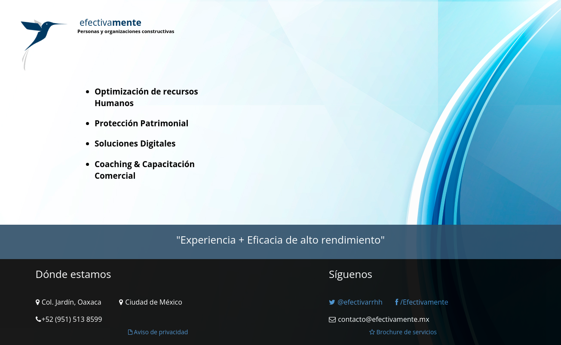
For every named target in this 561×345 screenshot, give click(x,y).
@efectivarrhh (356, 302)
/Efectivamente (421, 302)
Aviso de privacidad (158, 332)
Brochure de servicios (403, 332)
